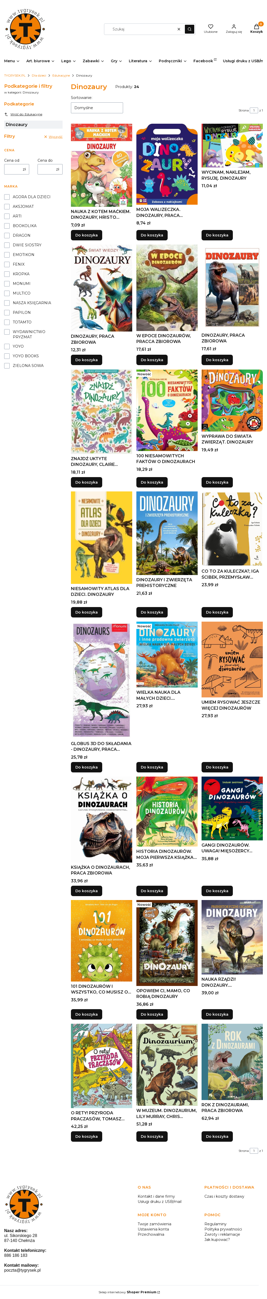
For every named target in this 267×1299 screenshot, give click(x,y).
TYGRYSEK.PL (15, 75)
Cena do (45, 160)
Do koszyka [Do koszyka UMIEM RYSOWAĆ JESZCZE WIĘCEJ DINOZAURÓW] (217, 767)
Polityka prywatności (223, 1229)
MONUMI (22, 283)
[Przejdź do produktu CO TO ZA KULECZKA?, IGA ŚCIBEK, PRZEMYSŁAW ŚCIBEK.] (232, 528)
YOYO (18, 346)
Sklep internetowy (127, 1292)
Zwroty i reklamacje (222, 1234)
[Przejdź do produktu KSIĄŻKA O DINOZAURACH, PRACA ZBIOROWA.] (101, 820)
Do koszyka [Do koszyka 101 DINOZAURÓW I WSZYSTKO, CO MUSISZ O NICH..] (86, 1014)
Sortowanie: (81, 97)
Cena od (11, 160)
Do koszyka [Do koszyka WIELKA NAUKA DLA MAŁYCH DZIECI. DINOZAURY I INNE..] (152, 767)
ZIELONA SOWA (28, 365)
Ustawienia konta (153, 1229)
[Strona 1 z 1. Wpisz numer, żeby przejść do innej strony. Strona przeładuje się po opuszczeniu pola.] (254, 110)
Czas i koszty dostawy (224, 1196)
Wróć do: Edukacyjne (23, 114)
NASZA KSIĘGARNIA (32, 303)
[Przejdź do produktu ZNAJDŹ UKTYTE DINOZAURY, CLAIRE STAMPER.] (101, 412)
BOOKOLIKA (25, 225)
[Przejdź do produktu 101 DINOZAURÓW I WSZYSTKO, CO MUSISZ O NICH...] (101, 941)
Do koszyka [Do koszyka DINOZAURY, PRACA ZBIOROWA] (86, 360)
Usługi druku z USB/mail (159, 1201)
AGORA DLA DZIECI (32, 197)
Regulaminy (215, 1224)
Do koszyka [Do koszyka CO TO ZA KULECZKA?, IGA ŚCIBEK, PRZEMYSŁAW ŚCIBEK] (217, 612)
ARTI (17, 216)
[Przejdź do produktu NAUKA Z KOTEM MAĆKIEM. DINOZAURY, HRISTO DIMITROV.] (101, 165)
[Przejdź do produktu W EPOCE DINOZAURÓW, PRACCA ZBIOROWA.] (167, 288)
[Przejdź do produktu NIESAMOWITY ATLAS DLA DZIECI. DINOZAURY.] (101, 537)
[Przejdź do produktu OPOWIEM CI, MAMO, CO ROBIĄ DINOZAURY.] (167, 943)
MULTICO (22, 293)
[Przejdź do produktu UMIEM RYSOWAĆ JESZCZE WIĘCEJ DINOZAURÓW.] (232, 659)
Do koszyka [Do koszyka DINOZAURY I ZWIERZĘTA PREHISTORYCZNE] (152, 612)
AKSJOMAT (23, 206)
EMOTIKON (23, 254)
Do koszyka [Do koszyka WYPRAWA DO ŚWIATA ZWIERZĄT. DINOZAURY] (217, 482)
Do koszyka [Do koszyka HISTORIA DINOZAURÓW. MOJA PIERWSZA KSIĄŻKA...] (152, 890)
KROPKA (21, 274)
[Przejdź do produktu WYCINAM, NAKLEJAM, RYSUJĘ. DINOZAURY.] (232, 145)
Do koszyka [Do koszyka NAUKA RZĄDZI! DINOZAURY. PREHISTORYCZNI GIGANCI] (217, 1014)
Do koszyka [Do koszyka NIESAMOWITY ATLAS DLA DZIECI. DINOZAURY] (86, 612)
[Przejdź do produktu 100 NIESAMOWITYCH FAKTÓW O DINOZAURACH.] (167, 410)
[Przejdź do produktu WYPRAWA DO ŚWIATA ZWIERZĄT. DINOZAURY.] (232, 401)
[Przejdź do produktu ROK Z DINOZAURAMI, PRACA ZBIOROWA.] (232, 1062)
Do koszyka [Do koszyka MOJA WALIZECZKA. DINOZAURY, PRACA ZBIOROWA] (152, 235)
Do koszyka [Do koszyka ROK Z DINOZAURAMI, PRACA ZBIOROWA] (217, 1136)
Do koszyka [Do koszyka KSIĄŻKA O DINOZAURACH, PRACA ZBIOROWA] (86, 890)
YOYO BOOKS (26, 356)
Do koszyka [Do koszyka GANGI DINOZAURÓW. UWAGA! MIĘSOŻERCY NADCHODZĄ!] (217, 890)
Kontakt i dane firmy (156, 1196)
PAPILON (22, 312)
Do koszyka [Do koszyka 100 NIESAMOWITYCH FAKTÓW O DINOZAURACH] (152, 482)
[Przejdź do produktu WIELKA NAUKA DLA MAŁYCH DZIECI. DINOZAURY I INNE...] (167, 655)
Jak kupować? (217, 1239)
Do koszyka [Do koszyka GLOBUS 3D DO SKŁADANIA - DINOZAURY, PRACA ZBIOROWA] (86, 767)
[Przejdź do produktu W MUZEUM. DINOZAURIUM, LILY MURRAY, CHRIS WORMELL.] (167, 1065)
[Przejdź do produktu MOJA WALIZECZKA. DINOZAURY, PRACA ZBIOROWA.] (167, 164)
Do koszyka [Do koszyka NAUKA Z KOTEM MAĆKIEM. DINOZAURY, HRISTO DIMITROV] (86, 235)
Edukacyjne (61, 75)
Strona (244, 110)
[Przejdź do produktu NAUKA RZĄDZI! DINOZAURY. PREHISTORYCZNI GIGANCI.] (232, 937)
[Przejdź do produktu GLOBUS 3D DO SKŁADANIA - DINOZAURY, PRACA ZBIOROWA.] (101, 680)
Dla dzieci (39, 75)
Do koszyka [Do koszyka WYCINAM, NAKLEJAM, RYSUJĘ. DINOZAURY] (217, 235)
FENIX (19, 264)
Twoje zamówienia (154, 1224)
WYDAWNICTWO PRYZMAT (29, 334)
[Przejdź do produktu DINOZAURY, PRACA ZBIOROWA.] (101, 288)
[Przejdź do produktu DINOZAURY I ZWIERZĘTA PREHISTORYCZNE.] (167, 533)
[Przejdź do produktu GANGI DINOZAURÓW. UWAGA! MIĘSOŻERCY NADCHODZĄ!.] (232, 808)
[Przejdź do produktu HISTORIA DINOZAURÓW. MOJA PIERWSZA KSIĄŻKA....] (167, 812)
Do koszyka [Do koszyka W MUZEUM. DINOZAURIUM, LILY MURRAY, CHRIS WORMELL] (152, 1136)
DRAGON (22, 235)
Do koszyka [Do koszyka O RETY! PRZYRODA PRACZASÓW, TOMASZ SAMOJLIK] (86, 1136)
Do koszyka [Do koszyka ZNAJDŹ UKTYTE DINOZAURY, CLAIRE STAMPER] (86, 482)
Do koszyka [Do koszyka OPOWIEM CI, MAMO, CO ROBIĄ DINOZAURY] (152, 1014)
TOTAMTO (22, 322)
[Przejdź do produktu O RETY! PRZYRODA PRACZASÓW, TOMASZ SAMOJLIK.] (101, 1066)
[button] (189, 29)
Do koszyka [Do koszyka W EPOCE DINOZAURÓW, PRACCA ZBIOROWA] (152, 360)
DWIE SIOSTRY (27, 245)
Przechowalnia (151, 1234)
